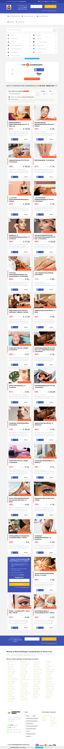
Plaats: (19, 91)
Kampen (35, 664)
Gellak (19, 42)
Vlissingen (48, 681)
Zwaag (47, 696)
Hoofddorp (23, 698)
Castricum (10, 693)
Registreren (48, 1)
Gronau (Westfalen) (25, 679)
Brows (19, 35)
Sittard (34, 691)
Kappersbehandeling (19, 49)
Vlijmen (47, 679)
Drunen (22, 669)
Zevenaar (48, 693)
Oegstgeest (36, 679)
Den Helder (10, 699)
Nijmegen (20, 100)
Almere (49, 100)
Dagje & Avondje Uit (28, 16)
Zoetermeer (49, 695)
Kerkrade (35, 666)
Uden (47, 663)
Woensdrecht (49, 689)
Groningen (22, 683)
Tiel (34, 698)
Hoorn (34, 661)
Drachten (22, 668)
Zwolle (47, 698)
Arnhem (9, 674)
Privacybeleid (53, 723)
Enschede (13, 100)
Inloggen (54, 1)
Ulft (47, 664)
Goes (21, 678)
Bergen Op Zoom (12, 679)
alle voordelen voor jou (52, 10)
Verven (27, 731)
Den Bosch (10, 696)
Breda (10, 102)
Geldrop (22, 674)
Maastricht (35, 674)
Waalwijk (48, 683)
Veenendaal (49, 671)
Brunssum (10, 688)
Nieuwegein (36, 676)
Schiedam (35, 689)
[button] (54, 29)
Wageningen (49, 684)
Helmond (16, 102)
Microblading (19, 52)
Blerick (9, 684)
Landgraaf (35, 668)
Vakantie (11, 21)
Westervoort (49, 688)
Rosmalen (35, 686)
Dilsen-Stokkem (24, 663)
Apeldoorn (10, 673)
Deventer (22, 661)
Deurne (9, 701)
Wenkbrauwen (44, 45)
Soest (34, 693)
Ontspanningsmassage (31, 721)
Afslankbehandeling (30, 733)
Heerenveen (23, 691)
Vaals (47, 668)
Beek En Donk (11, 678)
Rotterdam (35, 99)
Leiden (34, 671)
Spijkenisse (36, 695)
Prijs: (50, 91)
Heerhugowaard (24, 693)
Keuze (27, 715)
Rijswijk (25, 100)
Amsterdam (42, 99)
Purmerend (35, 683)
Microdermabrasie (19, 55)
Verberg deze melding (48, 747)
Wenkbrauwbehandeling (31, 726)
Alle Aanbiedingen (14, 16)
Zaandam (48, 691)
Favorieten (41, 1)
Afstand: (43, 91)
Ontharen (44, 35)
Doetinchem (23, 664)
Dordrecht (22, 666)
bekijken (26, 139)
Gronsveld (22, 684)
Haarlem (22, 688)
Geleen (22, 676)
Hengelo (22, 696)
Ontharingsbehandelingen (32, 718)
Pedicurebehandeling (31, 728)
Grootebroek (23, 686)
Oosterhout (32, 100)
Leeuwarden (22, 102)
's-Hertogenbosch (51, 99)
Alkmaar (9, 664)
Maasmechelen (37, 673)
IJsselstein (35, 663)
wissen (26, 91)
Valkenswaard (49, 669)
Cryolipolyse (19, 38)
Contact (52, 725)
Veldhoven (48, 673)
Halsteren (22, 689)
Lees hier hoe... (23, 1)
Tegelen (35, 696)
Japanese (28, 736)
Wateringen (48, 686)
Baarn (9, 676)
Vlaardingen (49, 678)
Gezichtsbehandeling (19, 45)
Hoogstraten (23, 699)
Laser (34, 715)
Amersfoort (30, 102)
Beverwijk (10, 683)
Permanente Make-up (44, 42)
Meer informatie (39, 747)
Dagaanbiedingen (42, 16)
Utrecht (38, 100)
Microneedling (29, 723)
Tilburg (44, 100)
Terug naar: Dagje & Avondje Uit (32, 58)
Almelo (9, 666)
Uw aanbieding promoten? (32, 78)
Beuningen (10, 681)
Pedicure (44, 38)
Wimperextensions (44, 49)
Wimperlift (44, 52)
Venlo (47, 674)
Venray (47, 676)
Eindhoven (21, 99)
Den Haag (28, 99)
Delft (9, 694)
